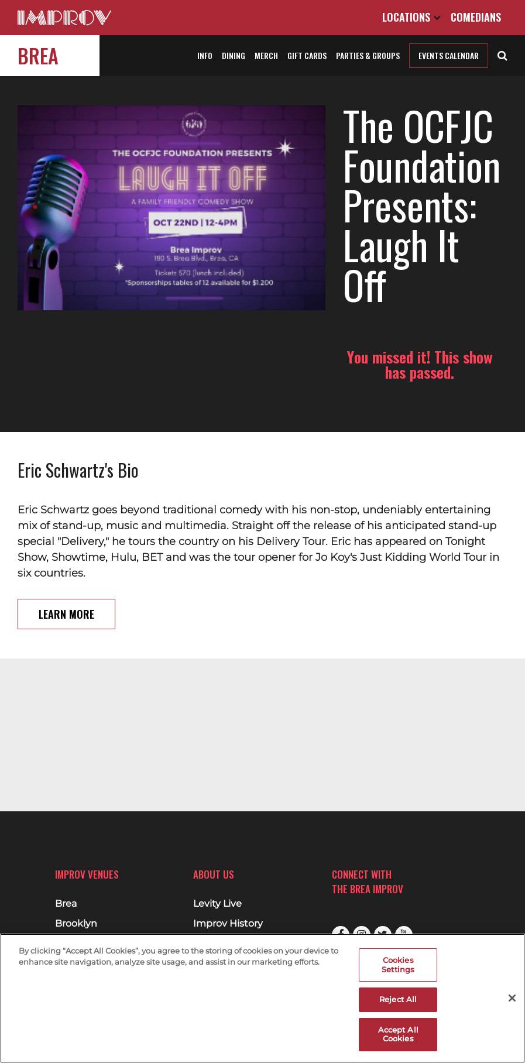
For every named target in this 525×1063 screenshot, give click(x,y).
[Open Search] (502, 54)
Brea (38, 55)
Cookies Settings (398, 964)
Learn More (66, 574)
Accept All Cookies (398, 1034)
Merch (266, 55)
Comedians (476, 17)
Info (204, 55)
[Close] (512, 998)
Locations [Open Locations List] (411, 17)
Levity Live (217, 903)
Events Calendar (448, 55)
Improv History (228, 923)
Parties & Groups (368, 55)
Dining (233, 55)
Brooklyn (76, 923)
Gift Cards (307, 55)
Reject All (398, 999)
